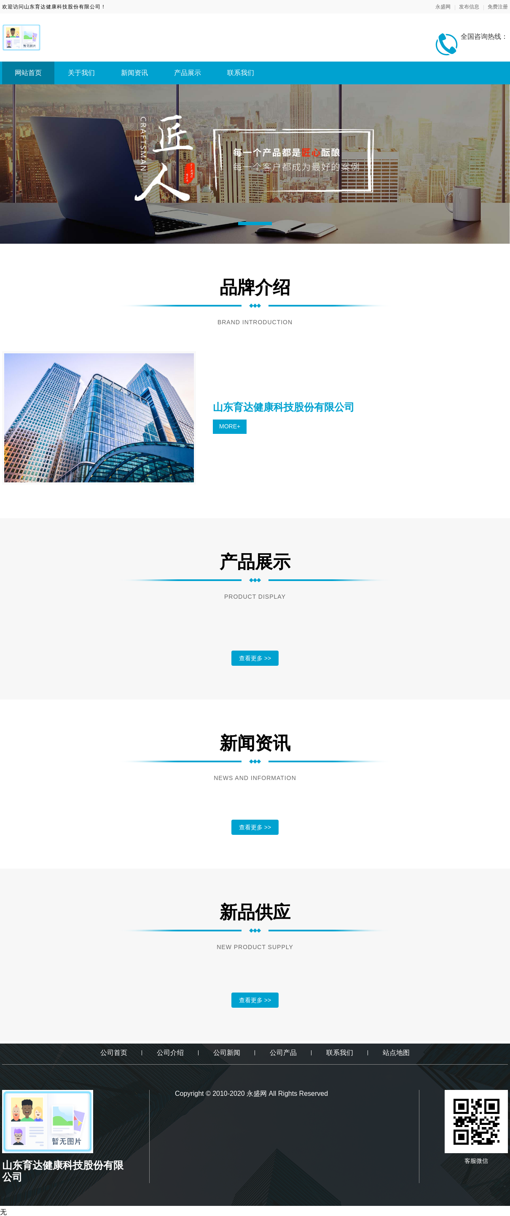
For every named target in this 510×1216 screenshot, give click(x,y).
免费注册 (498, 6)
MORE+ (229, 426)
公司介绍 (170, 1052)
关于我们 (81, 72)
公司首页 (113, 1052)
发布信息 (469, 6)
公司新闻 (226, 1052)
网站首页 (28, 72)
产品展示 (187, 72)
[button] (255, 223)
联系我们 (240, 72)
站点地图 (396, 1052)
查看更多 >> (255, 658)
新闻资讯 (134, 72)
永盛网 (443, 6)
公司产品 (283, 1052)
